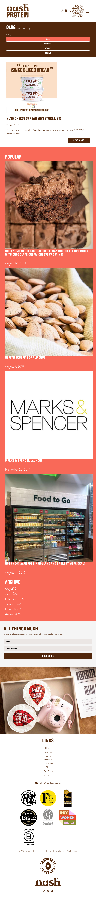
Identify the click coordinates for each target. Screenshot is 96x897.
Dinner (48, 53)
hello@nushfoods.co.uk (50, 782)
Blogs (48, 39)
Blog (48, 767)
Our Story (48, 771)
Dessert (48, 48)
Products (48, 751)
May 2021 (11, 588)
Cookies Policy (71, 851)
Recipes (48, 755)
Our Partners (48, 763)
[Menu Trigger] (87, 12)
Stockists (48, 759)
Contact (48, 775)
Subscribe (48, 656)
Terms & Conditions (43, 851)
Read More (78, 140)
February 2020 (14, 599)
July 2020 (11, 593)
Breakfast (48, 44)
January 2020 (14, 604)
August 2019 (13, 614)
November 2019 (15, 609)
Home (48, 748)
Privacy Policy (58, 851)
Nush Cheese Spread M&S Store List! (33, 119)
